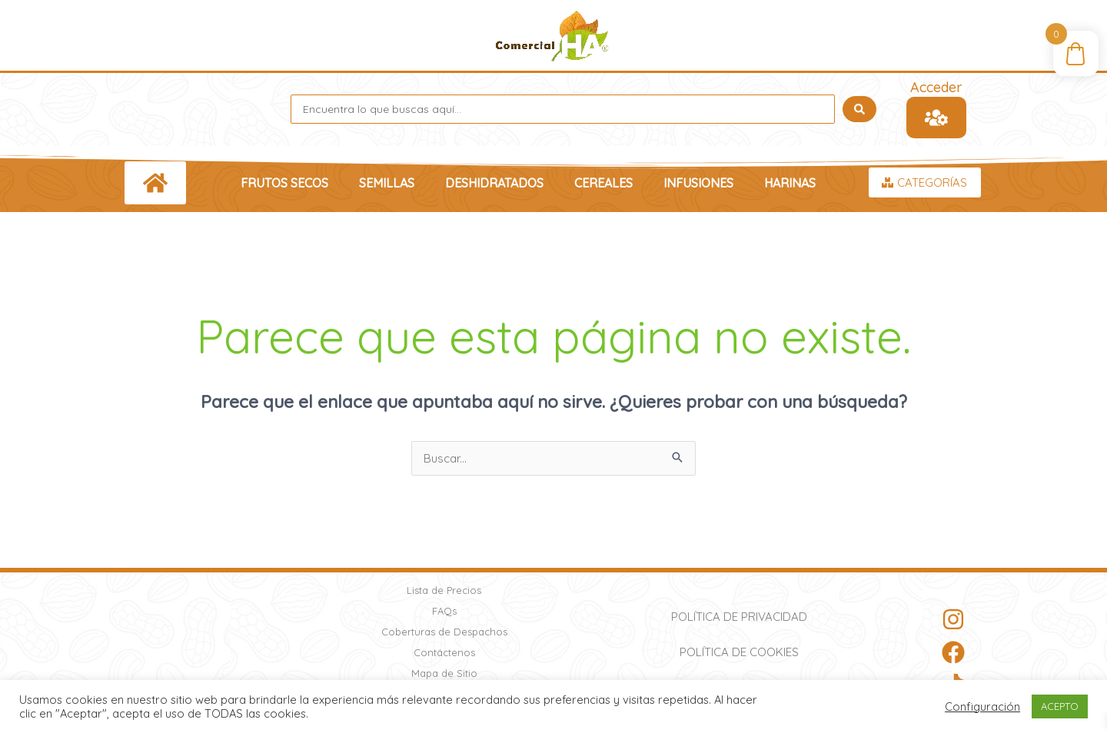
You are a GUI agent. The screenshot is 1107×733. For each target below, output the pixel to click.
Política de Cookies (739, 652)
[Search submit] (859, 109)
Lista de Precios (444, 590)
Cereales (603, 183)
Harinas (790, 183)
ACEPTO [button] (1060, 706)
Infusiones (698, 183)
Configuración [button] (982, 707)
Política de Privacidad (739, 616)
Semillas (386, 183)
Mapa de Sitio (444, 673)
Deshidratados (494, 183)
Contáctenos (444, 652)
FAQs (444, 611)
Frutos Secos (284, 183)
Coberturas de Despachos (444, 631)
